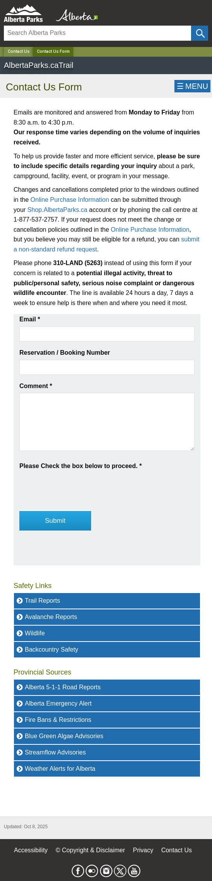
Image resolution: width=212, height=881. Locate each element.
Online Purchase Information (70, 199)
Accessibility (31, 850)
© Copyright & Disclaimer (90, 850)
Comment (35, 386)
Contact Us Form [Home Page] (53, 51)
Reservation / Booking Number (64, 352)
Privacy (143, 850)
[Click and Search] (199, 33)
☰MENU (192, 86)
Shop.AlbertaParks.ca (58, 209)
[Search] (97, 33)
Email (29, 319)
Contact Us (18, 51)
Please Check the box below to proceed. (80, 466)
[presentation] (78, 486)
